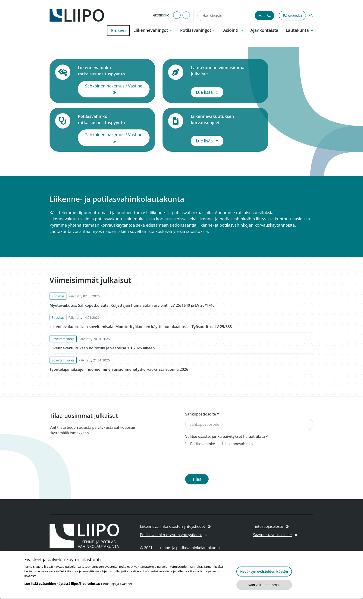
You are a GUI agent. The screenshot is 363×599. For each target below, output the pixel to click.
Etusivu (118, 30)
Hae (265, 15)
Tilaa (196, 479)
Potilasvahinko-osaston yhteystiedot (174, 534)
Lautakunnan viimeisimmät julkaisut (227, 71)
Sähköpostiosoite (202, 414)
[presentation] (220, 461)
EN (311, 15)
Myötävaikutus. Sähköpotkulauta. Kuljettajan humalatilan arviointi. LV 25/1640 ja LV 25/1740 (132, 305)
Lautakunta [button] (299, 30)
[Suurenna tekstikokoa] (177, 15)
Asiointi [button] (233, 30)
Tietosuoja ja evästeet (116, 584)
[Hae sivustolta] (226, 15)
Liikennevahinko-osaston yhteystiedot (175, 526)
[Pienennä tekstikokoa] (186, 15)
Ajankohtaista (264, 30)
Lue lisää (209, 92)
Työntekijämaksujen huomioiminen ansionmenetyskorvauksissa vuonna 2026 (119, 369)
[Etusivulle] (77, 15)
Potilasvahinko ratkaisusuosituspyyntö (114, 119)
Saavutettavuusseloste (275, 534)
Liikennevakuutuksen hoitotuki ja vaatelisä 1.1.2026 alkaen (102, 348)
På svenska (292, 15)
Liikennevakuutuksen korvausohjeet (227, 119)
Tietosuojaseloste (271, 526)
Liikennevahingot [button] (153, 30)
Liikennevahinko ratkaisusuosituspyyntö (114, 71)
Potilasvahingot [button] (198, 30)
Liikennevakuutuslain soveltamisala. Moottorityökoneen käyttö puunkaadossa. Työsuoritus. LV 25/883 (141, 326)
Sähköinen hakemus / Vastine (117, 89)
